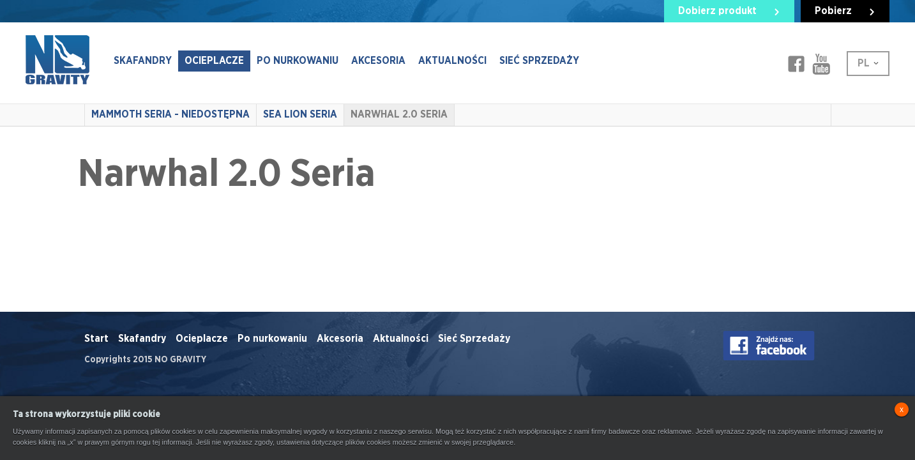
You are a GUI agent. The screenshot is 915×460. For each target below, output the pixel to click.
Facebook (796, 64)
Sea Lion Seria (300, 114)
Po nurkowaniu (297, 61)
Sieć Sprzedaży (539, 61)
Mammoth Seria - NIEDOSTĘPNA (170, 114)
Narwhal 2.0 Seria (399, 114)
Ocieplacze (214, 61)
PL (864, 63)
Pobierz (833, 11)
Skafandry (143, 61)
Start (96, 339)
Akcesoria (378, 61)
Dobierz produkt (717, 11)
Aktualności (452, 61)
